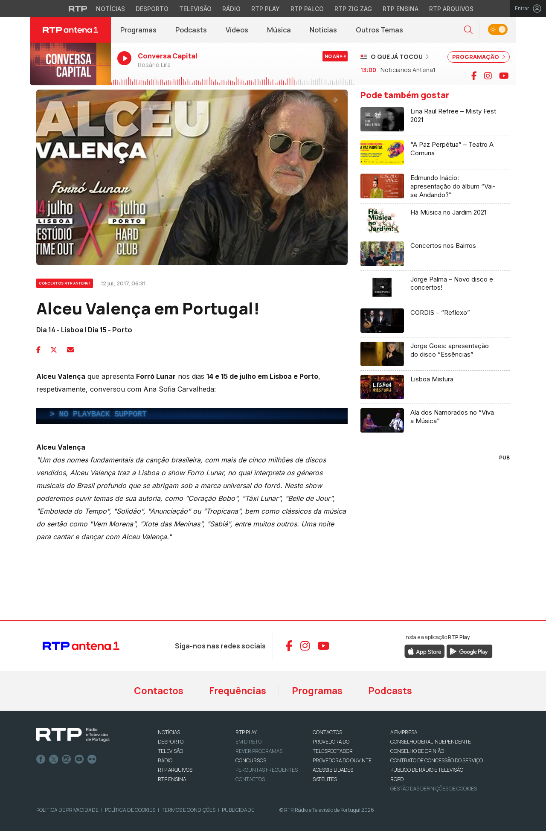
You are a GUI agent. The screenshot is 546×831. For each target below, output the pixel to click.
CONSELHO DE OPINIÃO (417, 751)
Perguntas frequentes (266, 769)
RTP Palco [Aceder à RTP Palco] (307, 8)
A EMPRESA (403, 732)
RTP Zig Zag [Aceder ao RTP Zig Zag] (353, 8)
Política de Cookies (130, 810)
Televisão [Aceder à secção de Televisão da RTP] (195, 8)
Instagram (66, 759)
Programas (138, 30)
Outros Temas (379, 30)
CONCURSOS (250, 760)
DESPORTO (170, 741)
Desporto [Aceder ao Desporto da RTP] (152, 8)
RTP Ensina (172, 779)
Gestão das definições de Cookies (433, 788)
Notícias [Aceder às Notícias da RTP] (110, 8)
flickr (92, 759)
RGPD (397, 779)
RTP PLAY (246, 732)
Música (279, 30)
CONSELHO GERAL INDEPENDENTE (430, 741)
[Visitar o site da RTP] (78, 8)
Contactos (158, 690)
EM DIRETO (248, 741)
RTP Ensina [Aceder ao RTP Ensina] (400, 8)
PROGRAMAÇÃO (478, 57)
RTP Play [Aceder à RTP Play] (265, 8)
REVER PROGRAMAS (258, 751)
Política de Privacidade (67, 810)
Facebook (41, 759)
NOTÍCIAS (169, 732)
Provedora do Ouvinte (342, 760)
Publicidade (238, 810)
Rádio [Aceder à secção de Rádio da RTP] (231, 8)
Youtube (79, 759)
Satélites (325, 779)
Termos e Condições (188, 810)
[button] (468, 30)
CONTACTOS (327, 732)
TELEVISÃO (170, 751)
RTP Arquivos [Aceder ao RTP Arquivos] (451, 8)
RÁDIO (165, 760)
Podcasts (191, 30)
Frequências (237, 690)
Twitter (53, 759)
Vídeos (237, 30)
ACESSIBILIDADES (333, 769)
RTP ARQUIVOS (175, 769)
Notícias (323, 30)
